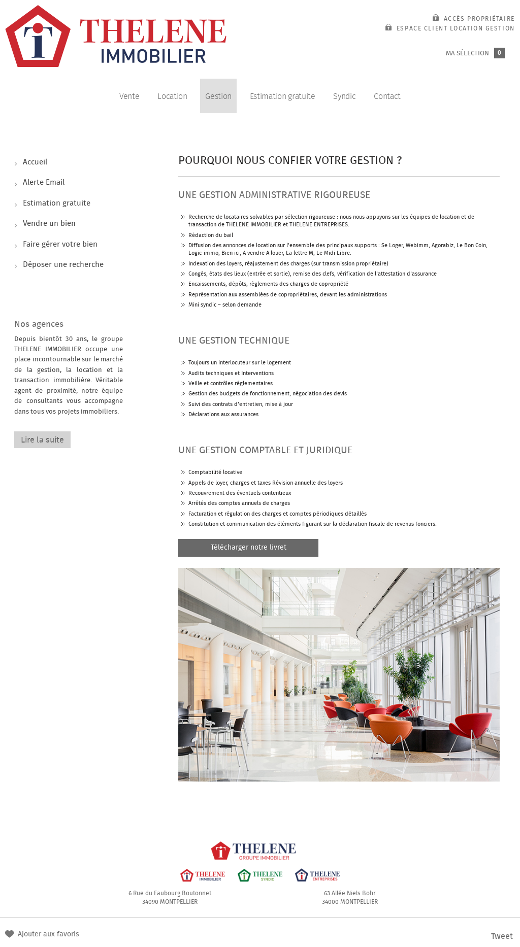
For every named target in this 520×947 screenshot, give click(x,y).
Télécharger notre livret (248, 547)
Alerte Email (45, 183)
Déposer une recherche (64, 268)
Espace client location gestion (450, 28)
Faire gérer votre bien (61, 247)
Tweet (502, 936)
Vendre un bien (50, 225)
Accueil (36, 162)
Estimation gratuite (57, 204)
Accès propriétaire (474, 19)
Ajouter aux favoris (48, 934)
